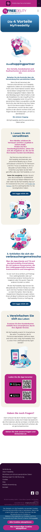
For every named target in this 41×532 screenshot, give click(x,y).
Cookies (5, 479)
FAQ (3, 482)
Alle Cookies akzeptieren (21, 522)
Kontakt (5, 487)
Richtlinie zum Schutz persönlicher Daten (17, 474)
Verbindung (6, 469)
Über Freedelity (7, 472)
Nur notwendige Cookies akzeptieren (21, 527)
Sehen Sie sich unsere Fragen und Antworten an (20, 435)
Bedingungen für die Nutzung (13, 477)
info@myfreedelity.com (32, 503)
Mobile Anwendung (9, 484)
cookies (35, 518)
